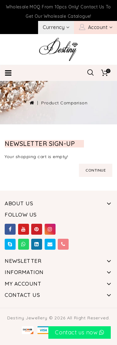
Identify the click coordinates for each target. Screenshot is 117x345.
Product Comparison (64, 103)
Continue (95, 170)
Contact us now (79, 332)
